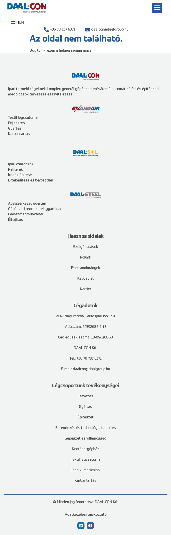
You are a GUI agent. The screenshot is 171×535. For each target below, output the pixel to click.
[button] (157, 8)
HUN (17, 22)
